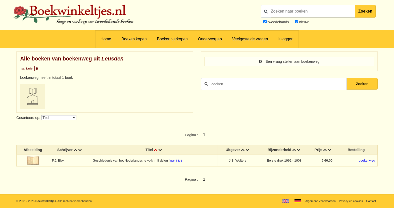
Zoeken (365, 11)
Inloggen (285, 39)
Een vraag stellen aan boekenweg (289, 61)
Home (106, 39)
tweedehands (278, 22)
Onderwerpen (210, 39)
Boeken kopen (133, 39)
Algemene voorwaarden (320, 200)
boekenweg (367, 160)
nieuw (303, 22)
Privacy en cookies (351, 200)
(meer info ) (175, 160)
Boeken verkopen (172, 39)
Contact (371, 200)
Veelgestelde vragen (250, 39)
